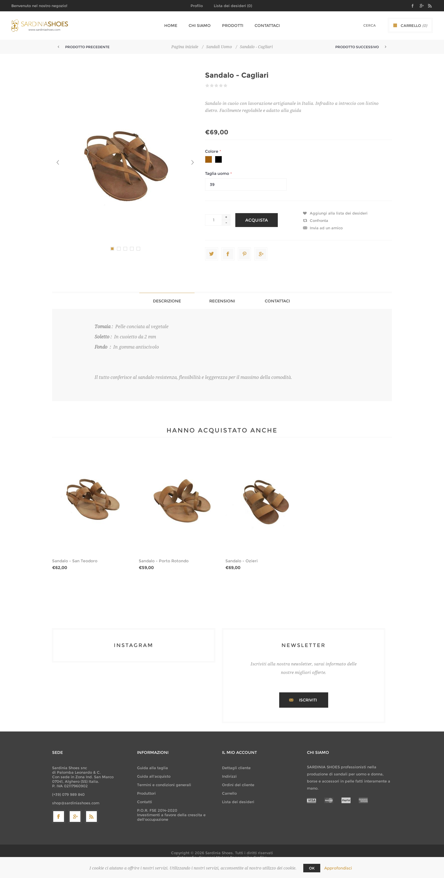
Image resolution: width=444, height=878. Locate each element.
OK (312, 868)
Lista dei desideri (238, 801)
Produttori (146, 793)
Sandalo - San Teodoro (74, 560)
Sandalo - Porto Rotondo (164, 560)
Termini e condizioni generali (164, 784)
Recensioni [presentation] (222, 301)
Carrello (229, 793)
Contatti (144, 801)
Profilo (197, 5)
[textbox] (362, 25)
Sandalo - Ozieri (241, 560)
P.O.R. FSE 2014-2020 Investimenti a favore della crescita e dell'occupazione (171, 815)
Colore (212, 151)
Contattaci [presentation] (277, 301)
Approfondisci (338, 868)
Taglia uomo (217, 173)
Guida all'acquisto (153, 776)
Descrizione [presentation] (167, 301)
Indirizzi (229, 776)
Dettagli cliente (236, 767)
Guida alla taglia (152, 767)
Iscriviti (308, 700)
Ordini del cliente (238, 784)
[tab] (167, 301)
